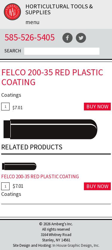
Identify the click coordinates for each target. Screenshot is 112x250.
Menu (32, 22)
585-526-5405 (29, 37)
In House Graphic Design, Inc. (76, 245)
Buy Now (97, 106)
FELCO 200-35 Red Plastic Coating (40, 176)
